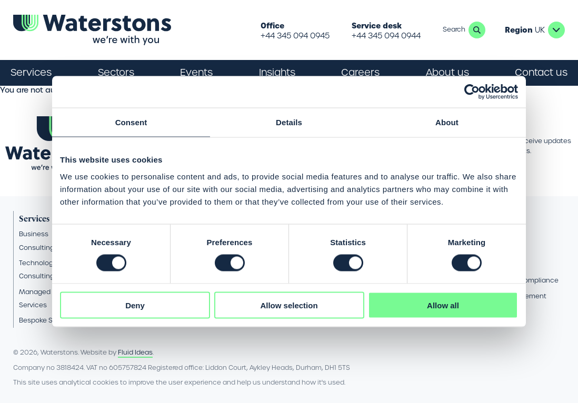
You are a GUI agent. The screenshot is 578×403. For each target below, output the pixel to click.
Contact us (541, 72)
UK (556, 30)
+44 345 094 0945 (295, 36)
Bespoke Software (48, 320)
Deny (135, 304)
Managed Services (35, 298)
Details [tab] (289, 122)
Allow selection (288, 304)
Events (196, 72)
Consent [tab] (131, 122)
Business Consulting (36, 240)
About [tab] (447, 122)
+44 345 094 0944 (386, 36)
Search (477, 30)
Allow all (443, 304)
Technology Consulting (38, 269)
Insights (277, 72)
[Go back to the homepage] (92, 30)
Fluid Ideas (135, 352)
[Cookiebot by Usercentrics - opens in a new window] (472, 92)
